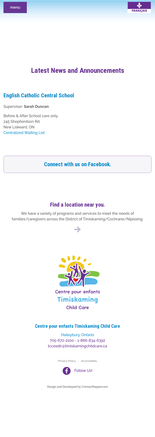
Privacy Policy (67, 361)
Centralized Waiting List (24, 132)
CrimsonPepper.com (95, 386)
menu (15, 7)
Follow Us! (83, 370)
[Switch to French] (139, 7)
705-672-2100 (62, 340)
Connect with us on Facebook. (77, 164)
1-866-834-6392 (91, 340)
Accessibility (89, 361)
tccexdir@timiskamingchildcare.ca (77, 346)
